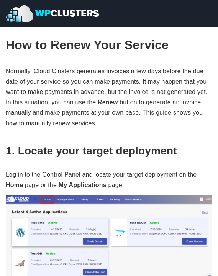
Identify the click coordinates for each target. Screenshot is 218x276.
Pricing (22, 41)
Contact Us (59, 41)
